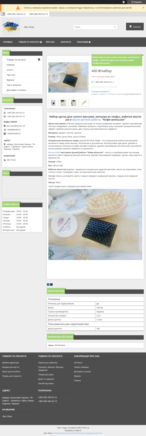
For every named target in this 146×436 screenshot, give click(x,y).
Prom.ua (85, 428)
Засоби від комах (46, 383)
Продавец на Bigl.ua (73, 430)
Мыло (51, 152)
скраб (57, 152)
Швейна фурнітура (10, 363)
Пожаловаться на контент (64, 433)
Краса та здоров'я (46, 379)
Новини (10, 64)
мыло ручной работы (86, 119)
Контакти (66, 42)
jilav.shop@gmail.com (16, 126)
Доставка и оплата (16, 90)
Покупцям (82, 42)
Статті (10, 70)
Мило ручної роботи (11, 371)
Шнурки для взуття (10, 367)
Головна (8, 42)
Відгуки (10, 80)
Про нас (50, 42)
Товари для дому (45, 374)
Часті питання (14, 85)
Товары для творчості (12, 376)
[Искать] (115, 27)
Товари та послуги (28, 42)
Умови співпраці (81, 367)
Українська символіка (47, 363)
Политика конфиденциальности (89, 433)
